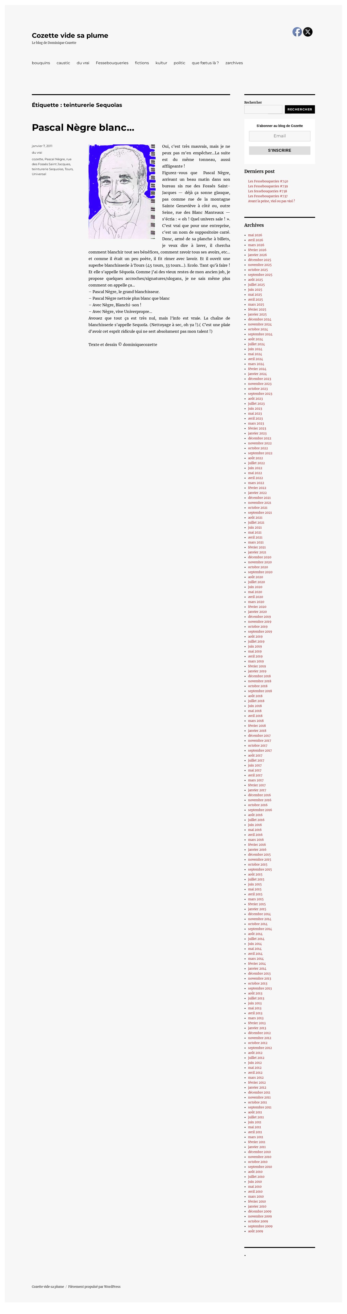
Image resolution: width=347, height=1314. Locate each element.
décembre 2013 (259, 974)
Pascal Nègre (55, 159)
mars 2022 (256, 483)
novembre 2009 (260, 1216)
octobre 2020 (258, 567)
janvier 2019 (257, 671)
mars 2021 (256, 542)
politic (179, 63)
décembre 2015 (259, 855)
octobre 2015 (257, 865)
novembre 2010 (259, 1157)
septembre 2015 (260, 870)
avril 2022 (255, 478)
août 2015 (255, 874)
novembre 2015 (259, 860)
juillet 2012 (256, 1058)
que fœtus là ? (205, 63)
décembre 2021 (259, 498)
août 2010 (255, 1172)
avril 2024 (255, 359)
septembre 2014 (260, 929)
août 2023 (255, 399)
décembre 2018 (259, 676)
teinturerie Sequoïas (47, 169)
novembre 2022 (260, 443)
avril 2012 (255, 1073)
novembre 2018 (259, 681)
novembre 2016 (259, 800)
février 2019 (257, 666)
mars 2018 (256, 721)
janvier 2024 (257, 374)
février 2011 (256, 1142)
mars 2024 (256, 364)
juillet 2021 (256, 523)
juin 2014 (255, 944)
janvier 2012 (257, 1088)
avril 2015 (255, 894)
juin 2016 (255, 825)
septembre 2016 (260, 810)
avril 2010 (255, 1192)
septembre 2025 (260, 275)
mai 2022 (255, 473)
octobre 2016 (258, 805)
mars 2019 (256, 661)
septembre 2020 (260, 572)
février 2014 (257, 964)
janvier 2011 (257, 1147)
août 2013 (255, 993)
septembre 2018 (260, 691)
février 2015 (257, 904)
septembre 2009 (260, 1226)
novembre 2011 (259, 1097)
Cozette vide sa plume (70, 35)
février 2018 (257, 726)
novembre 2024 (260, 324)
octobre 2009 (258, 1221)
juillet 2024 (256, 344)
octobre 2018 (257, 686)
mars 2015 (256, 899)
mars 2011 (255, 1137)
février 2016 (257, 845)
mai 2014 (255, 949)
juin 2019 (255, 646)
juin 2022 (255, 468)
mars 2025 (256, 305)
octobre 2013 (257, 983)
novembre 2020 (260, 562)
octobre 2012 (257, 1043)
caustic (63, 63)
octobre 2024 (258, 329)
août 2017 (255, 756)
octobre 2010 (257, 1162)
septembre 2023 (260, 394)
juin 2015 (255, 884)
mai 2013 (254, 1008)
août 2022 (255, 458)
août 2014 (255, 934)
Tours (69, 169)
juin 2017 (255, 765)
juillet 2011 (256, 1117)
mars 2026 (256, 245)
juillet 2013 (256, 998)
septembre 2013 (260, 988)
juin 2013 (255, 1003)
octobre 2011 (257, 1102)
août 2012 (255, 1053)
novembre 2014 (259, 919)
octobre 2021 (257, 508)
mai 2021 (255, 533)
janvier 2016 (257, 850)
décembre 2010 (259, 1152)
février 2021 (257, 547)
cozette (37, 159)
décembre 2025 (259, 260)
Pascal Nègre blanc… (83, 127)
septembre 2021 (260, 513)
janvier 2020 (257, 612)
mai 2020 (255, 592)
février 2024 (257, 369)
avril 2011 (255, 1132)
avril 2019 (255, 656)
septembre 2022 (260, 453)
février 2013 (257, 1023)
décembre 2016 (259, 795)
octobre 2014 (257, 924)
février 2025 (257, 309)
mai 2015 (255, 889)
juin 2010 (255, 1182)
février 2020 (257, 607)
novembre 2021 (259, 503)
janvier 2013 (257, 1028)
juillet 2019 (256, 642)
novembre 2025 (260, 265)
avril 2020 (255, 597)
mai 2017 (255, 770)
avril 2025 (255, 300)
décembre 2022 (259, 438)
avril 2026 (255, 240)
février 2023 (257, 428)
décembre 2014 (259, 914)
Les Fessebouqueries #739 (268, 186)
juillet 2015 (256, 879)
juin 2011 (254, 1122)
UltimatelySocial (212, 1310)
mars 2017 (256, 780)
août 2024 (255, 339)
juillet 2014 (256, 939)
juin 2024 (255, 349)
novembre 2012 (259, 1038)
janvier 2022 (257, 493)
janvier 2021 (257, 552)
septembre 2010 (260, 1167)
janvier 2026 (257, 255)
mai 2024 (255, 354)
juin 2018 (255, 706)
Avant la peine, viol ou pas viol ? (271, 201)
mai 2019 (255, 651)
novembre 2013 (259, 979)
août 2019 (255, 637)
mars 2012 (256, 1078)
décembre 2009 (259, 1211)
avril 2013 (255, 1013)
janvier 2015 (257, 909)
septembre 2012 (260, 1048)
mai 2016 (255, 830)
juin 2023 (255, 409)
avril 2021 (255, 537)
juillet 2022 (256, 463)
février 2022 (257, 488)
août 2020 (255, 577)
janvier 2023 (257, 433)
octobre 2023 (258, 389)
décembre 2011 (259, 1093)
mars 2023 (256, 423)
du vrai (83, 63)
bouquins (41, 63)
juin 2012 (255, 1063)
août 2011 (255, 1112)
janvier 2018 (257, 731)
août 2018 (255, 696)
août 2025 (255, 280)
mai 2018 (255, 711)
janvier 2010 (257, 1206)
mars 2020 (256, 602)
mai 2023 (255, 414)
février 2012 (257, 1083)
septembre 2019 (260, 632)
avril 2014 (255, 954)
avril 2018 (255, 716)
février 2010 (257, 1202)
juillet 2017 (256, 760)
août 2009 (255, 1231)
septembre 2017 (260, 751)
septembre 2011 (259, 1107)
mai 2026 (255, 235)
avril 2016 (255, 835)
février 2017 (257, 785)
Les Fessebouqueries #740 (268, 181)
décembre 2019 (259, 617)
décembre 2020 (259, 557)
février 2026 (257, 250)
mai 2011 (254, 1127)
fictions (142, 63)
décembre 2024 (259, 319)
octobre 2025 (258, 270)
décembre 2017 (259, 736)
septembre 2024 (260, 334)
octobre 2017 (257, 746)
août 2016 (255, 815)
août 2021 (255, 518)
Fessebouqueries (112, 63)
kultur (161, 63)
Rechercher (253, 103)
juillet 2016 (256, 820)
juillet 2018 (256, 701)
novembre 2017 (259, 741)
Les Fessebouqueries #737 (268, 196)
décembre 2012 (259, 1033)
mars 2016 (256, 840)
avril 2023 (255, 419)
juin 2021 (255, 528)
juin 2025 (255, 290)
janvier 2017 (257, 790)
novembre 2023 (259, 384)
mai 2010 (255, 1187)
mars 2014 (256, 959)
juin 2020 (255, 587)
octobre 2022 (258, 448)
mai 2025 (255, 295)
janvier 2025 (257, 314)
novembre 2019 (259, 622)
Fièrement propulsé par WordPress (94, 1287)
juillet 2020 (256, 582)
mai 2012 (255, 1068)
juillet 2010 (256, 1177)
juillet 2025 (256, 285)
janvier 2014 (257, 969)
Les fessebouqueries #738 (267, 191)
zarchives (234, 63)
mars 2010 (256, 1197)
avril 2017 (255, 775)
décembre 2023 (259, 379)
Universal (39, 174)
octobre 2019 (258, 627)
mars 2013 (255, 1018)
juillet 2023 (256, 404)
